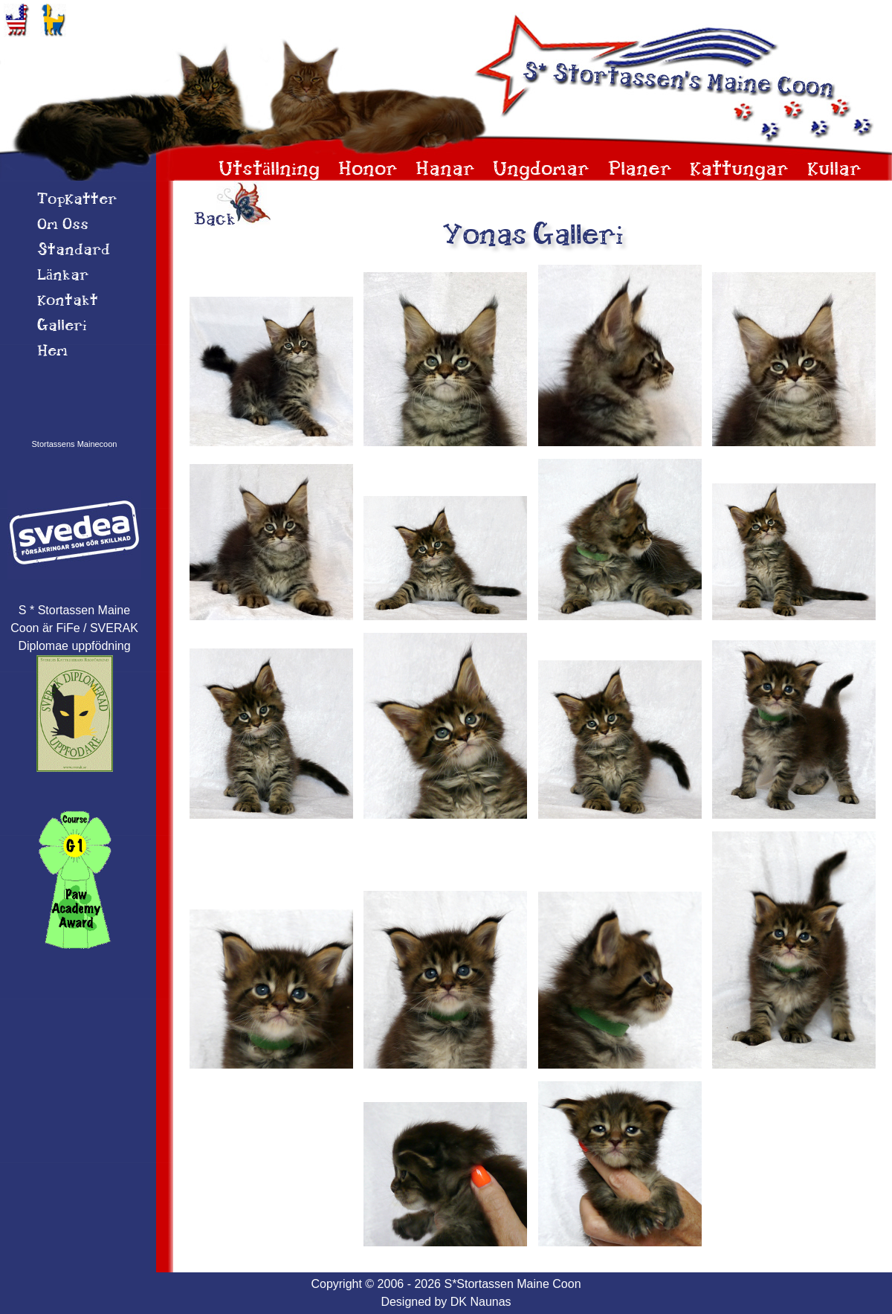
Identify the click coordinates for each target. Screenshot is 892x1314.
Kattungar (739, 170)
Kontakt (67, 301)
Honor (368, 170)
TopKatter (77, 200)
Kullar (834, 170)
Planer (640, 170)
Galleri (62, 326)
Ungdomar (541, 170)
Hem (52, 351)
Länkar (62, 275)
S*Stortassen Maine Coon (512, 1284)
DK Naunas (480, 1301)
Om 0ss (62, 225)
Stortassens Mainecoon (74, 443)
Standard (73, 250)
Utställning (269, 170)
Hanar (445, 170)
